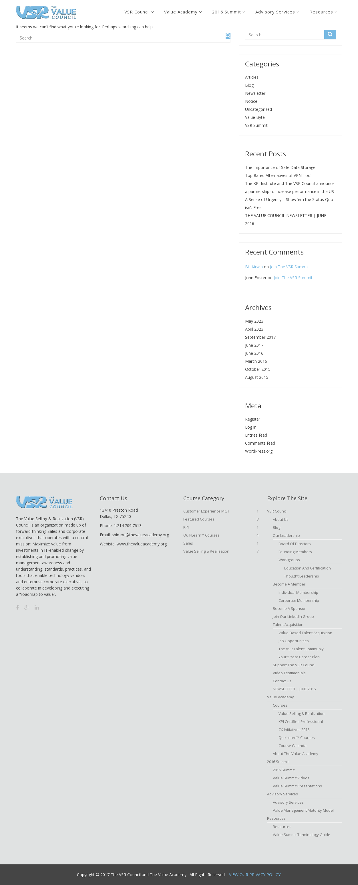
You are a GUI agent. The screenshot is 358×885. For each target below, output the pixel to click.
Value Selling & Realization (220, 551)
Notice (251, 101)
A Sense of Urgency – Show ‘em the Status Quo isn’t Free (289, 203)
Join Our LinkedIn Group (293, 616)
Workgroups (289, 559)
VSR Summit (256, 125)
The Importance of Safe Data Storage (280, 167)
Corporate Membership (299, 600)
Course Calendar (293, 745)
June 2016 (254, 353)
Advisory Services (275, 12)
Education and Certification (307, 568)
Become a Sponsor (289, 608)
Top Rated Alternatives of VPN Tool (278, 175)
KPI (220, 527)
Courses (280, 705)
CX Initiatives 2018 (294, 729)
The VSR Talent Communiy (301, 648)
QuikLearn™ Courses (220, 535)
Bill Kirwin (254, 266)
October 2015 (258, 369)
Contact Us (282, 680)
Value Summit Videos (291, 777)
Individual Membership (298, 592)
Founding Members (295, 551)
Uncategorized (258, 109)
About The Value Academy (295, 753)
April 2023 (254, 329)
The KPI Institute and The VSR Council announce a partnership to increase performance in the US (290, 187)
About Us (281, 519)
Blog (249, 85)
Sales (220, 543)
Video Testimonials (289, 672)
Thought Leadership (301, 576)
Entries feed (256, 435)
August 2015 (256, 377)
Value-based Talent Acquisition (305, 632)
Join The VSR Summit (289, 266)
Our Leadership (286, 535)
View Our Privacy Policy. (255, 874)
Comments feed (260, 443)
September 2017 (260, 337)
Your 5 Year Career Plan (299, 656)
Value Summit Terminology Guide (301, 834)
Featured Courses (220, 519)
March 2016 (256, 361)
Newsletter (255, 93)
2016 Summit (226, 12)
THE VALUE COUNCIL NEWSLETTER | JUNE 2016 (285, 219)
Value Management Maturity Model (303, 810)
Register (252, 419)
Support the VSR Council (294, 664)
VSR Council (137, 12)
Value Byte (255, 117)
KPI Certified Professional (301, 721)
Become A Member (289, 584)
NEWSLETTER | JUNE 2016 (294, 688)
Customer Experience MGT (220, 511)
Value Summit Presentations (297, 786)
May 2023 (254, 321)
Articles (251, 77)
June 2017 (254, 345)
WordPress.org (259, 451)
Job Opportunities (294, 640)
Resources (321, 12)
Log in (250, 427)
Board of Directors (295, 543)
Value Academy (181, 12)
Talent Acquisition (288, 624)
